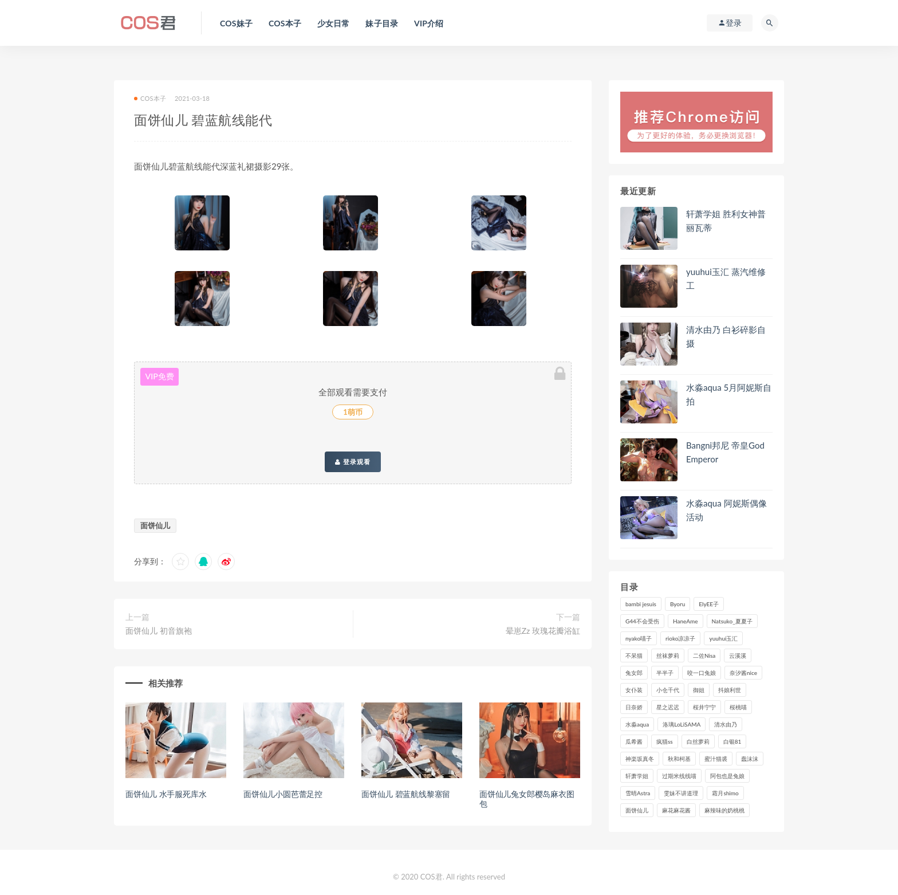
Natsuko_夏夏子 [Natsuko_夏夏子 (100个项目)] (732, 621)
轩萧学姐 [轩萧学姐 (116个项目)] (636, 775)
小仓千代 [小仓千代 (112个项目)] (667, 689)
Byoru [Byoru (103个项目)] (677, 603)
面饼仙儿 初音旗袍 (158, 630)
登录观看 (353, 461)
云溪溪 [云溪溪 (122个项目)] (737, 655)
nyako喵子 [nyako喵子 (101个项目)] (638, 638)
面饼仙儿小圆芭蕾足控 (282, 794)
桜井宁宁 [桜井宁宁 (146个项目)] (704, 707)
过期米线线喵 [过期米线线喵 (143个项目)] (679, 775)
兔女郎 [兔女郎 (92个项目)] (634, 672)
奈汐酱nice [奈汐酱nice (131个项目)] (743, 672)
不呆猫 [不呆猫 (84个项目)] (634, 655)
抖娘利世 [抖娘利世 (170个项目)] (729, 689)
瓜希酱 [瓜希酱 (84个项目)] (634, 741)
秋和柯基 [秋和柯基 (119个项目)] (679, 758)
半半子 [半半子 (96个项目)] (665, 672)
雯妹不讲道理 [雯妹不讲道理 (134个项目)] (681, 793)
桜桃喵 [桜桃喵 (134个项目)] (738, 707)
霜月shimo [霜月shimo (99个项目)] (725, 793)
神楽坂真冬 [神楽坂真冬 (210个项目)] (639, 758)
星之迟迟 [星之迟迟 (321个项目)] (667, 707)
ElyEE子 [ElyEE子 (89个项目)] (709, 603)
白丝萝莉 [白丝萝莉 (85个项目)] (698, 741)
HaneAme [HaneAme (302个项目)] (685, 621)
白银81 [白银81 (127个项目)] (732, 741)
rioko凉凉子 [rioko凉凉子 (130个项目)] (680, 638)
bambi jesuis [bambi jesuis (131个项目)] (640, 603)
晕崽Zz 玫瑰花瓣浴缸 (543, 630)
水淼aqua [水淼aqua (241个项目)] (637, 724)
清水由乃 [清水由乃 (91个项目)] (725, 724)
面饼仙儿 (155, 525)
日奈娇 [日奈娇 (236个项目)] (634, 707)
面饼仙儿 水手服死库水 (165, 794)
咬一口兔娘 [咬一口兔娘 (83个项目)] (701, 672)
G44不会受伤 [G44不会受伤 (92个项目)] (642, 621)
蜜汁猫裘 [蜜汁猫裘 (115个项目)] (715, 758)
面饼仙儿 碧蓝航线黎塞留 (405, 794)
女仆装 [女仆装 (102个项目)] (634, 689)
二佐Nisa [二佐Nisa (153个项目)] (704, 655)
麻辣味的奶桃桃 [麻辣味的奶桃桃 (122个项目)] (724, 810)
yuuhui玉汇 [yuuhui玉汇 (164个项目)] (723, 638)
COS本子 (150, 98)
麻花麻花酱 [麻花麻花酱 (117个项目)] (676, 810)
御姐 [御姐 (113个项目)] (698, 689)
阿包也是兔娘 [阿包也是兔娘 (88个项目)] (727, 775)
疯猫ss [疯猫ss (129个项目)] (664, 741)
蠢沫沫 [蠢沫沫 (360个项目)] (749, 758)
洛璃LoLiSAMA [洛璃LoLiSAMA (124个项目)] (681, 724)
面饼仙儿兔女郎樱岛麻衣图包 (526, 798)
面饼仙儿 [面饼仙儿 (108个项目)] (636, 810)
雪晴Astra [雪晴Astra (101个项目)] (637, 793)
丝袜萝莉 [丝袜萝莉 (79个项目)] (667, 655)
